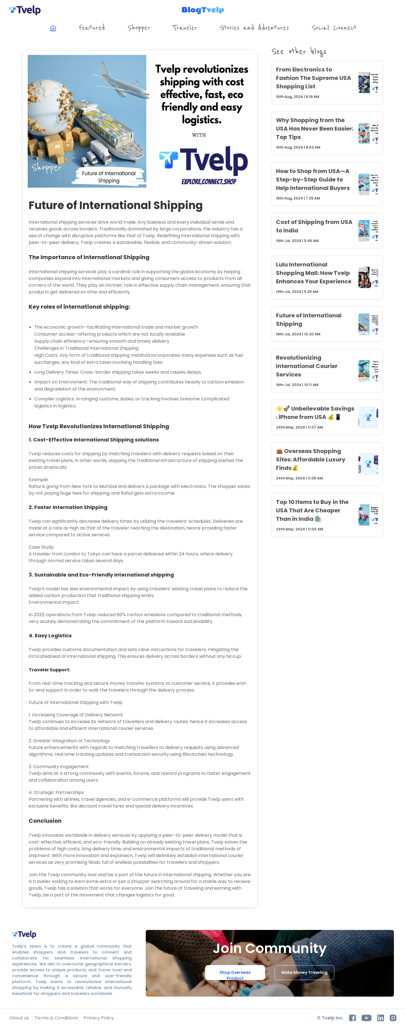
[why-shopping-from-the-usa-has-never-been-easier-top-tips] (327, 133)
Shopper (138, 27)
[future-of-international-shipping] (327, 324)
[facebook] (352, 1018)
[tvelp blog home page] (203, 10)
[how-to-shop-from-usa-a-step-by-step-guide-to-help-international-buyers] (327, 184)
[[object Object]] (53, 28)
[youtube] (367, 1018)
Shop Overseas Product (235, 975)
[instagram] (393, 1018)
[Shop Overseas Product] (235, 973)
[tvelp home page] (25, 10)
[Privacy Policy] (99, 1018)
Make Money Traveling (304, 972)
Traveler (184, 27)
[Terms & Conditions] (56, 1018)
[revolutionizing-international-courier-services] (327, 371)
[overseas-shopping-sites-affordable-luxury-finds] (327, 464)
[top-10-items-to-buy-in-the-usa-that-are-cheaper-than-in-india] (327, 515)
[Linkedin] (380, 1018)
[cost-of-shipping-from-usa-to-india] (327, 231)
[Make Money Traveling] (304, 973)
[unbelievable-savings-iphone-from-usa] (327, 417)
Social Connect (333, 27)
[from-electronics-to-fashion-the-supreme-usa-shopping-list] (327, 82)
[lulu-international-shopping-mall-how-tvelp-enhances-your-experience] (327, 277)
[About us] (19, 1018)
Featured (92, 27)
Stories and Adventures (254, 27)
